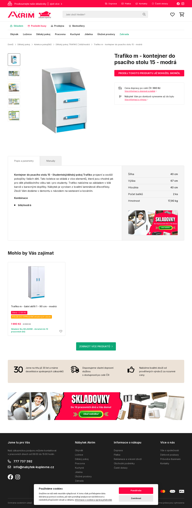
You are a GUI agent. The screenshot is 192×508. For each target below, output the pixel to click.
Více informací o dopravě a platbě (141, 91)
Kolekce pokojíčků (43, 44)
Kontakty (141, 3)
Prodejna (57, 26)
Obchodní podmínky (124, 463)
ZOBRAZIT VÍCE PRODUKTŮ (96, 346)
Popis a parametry (24, 160)
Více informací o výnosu (136, 99)
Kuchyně (75, 34)
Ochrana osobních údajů (20, 502)
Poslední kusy (37, 26)
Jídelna (89, 34)
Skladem (16, 26)
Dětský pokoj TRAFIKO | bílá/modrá (73, 44)
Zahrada (124, 34)
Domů (10, 44)
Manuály (50, 160)
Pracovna (60, 34)
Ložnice (27, 34)
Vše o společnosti (169, 450)
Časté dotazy (160, 3)
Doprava (111, 3)
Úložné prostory (106, 34)
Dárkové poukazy (169, 454)
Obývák (14, 34)
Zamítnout (136, 498)
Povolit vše (136, 490)
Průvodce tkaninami (170, 459)
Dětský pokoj (43, 34)
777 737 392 (23, 461)
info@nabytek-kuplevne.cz (34, 467)
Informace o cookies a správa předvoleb (93, 500)
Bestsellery (77, 26)
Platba (126, 3)
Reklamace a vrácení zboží (128, 459)
